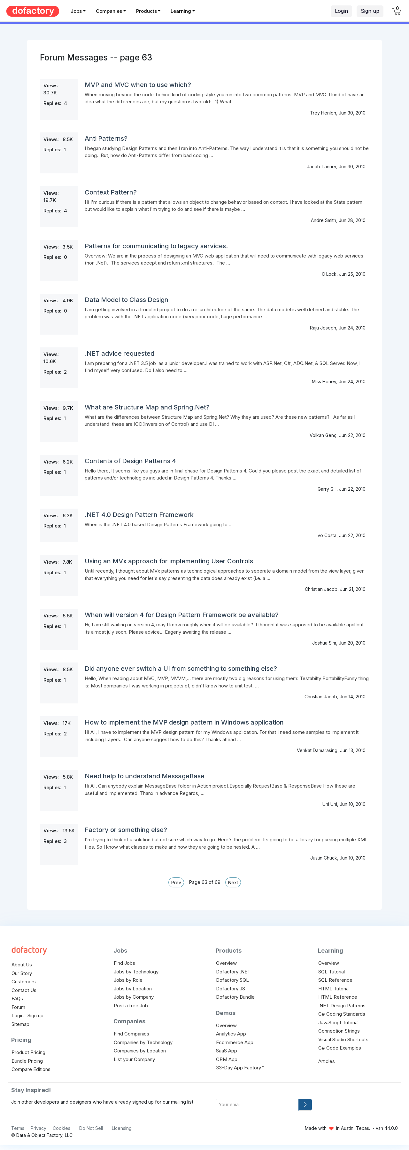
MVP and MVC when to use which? (138, 85)
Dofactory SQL (232, 980)
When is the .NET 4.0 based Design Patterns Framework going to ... (159, 524)
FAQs (17, 998)
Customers (24, 982)
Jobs (76, 11)
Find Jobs (124, 963)
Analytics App (231, 1034)
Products (146, 11)
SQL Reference (335, 980)
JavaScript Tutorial (338, 1022)
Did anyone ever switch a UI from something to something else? (181, 668)
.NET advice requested (119, 353)
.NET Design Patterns (342, 1006)
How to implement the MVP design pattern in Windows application (184, 722)
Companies (109, 11)
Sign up (370, 11)
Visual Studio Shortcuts (343, 1039)
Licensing (122, 1128)
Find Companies (131, 1034)
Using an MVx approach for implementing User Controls (169, 561)
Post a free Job (131, 1006)
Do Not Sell (91, 1128)
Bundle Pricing (27, 1061)
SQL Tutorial (331, 972)
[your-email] (257, 1105)
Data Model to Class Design (126, 300)
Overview (226, 963)
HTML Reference (337, 997)
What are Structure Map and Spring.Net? (147, 407)
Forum (18, 1007)
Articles (326, 1061)
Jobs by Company (134, 997)
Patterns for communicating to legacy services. (156, 246)
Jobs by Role (128, 980)
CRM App (226, 1059)
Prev (176, 882)
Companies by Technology (143, 1042)
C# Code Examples (339, 1048)
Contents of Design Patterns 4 (130, 461)
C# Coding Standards (341, 1014)
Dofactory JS (230, 989)
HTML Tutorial (334, 989)
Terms (17, 1128)
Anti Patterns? (106, 138)
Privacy (38, 1128)
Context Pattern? (111, 192)
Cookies (61, 1128)
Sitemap (20, 1024)
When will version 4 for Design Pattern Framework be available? (182, 615)
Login (341, 11)
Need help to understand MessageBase (144, 776)
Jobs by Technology (136, 972)
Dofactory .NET (233, 972)
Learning (181, 11)
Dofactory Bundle (235, 997)
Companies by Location (140, 1051)
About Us (22, 965)
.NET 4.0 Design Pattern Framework (139, 515)
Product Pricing (28, 1052)
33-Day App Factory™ (240, 1068)
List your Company (134, 1059)
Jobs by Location (133, 989)
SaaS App (226, 1051)
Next (233, 882)
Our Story (22, 973)
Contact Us (24, 990)
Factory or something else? (126, 830)
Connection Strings (339, 1031)
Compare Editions (31, 1069)
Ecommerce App (234, 1042)
